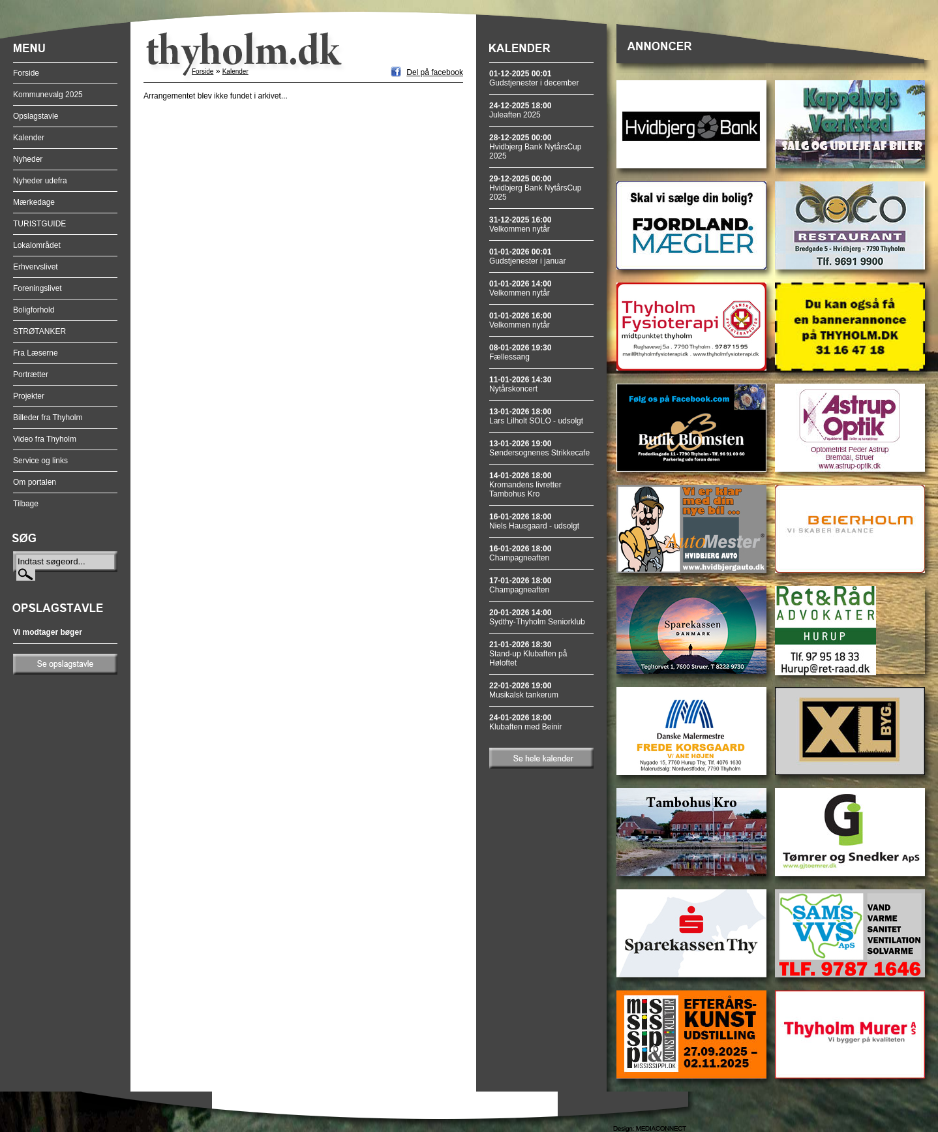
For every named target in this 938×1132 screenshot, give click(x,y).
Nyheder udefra (40, 180)
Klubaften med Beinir (525, 722)
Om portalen (34, 482)
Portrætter (30, 374)
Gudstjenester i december (534, 78)
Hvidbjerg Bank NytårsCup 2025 (535, 147)
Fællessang (520, 352)
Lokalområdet (37, 245)
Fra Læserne (35, 353)
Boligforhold (33, 309)
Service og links (40, 460)
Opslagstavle (35, 116)
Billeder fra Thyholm (48, 417)
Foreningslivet (37, 288)
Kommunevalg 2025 (48, 94)
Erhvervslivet (35, 266)
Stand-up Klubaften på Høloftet (528, 653)
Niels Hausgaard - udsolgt (534, 521)
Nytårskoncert (520, 384)
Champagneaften (520, 553)
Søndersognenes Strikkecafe (539, 448)
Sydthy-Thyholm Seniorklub (537, 617)
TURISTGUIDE (39, 223)
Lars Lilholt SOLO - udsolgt (536, 416)
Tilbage (25, 503)
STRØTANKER (39, 331)
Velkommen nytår (520, 224)
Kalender (28, 137)
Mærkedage (34, 202)
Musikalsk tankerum (523, 690)
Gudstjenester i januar (527, 256)
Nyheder (27, 159)
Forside (26, 73)
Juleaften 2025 (520, 110)
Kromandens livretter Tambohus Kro (525, 484)
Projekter (28, 396)
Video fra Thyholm (44, 439)
